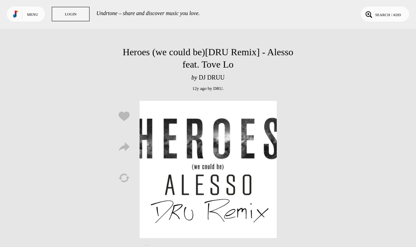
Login (70, 14)
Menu (32, 14)
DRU (218, 88)
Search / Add (382, 14)
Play (208, 169)
